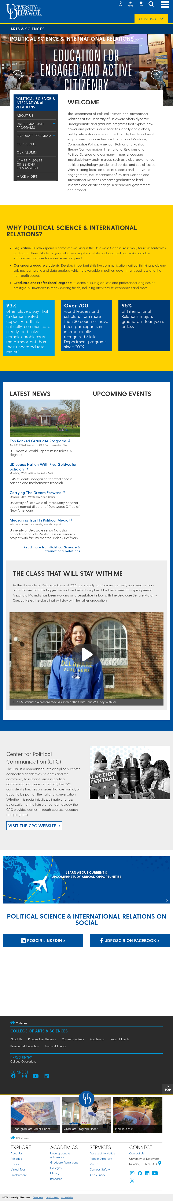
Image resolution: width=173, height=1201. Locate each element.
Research (56, 1178)
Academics (97, 1039)
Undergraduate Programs (31, 125)
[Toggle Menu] (54, 123)
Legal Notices (52, 1197)
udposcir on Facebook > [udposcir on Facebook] (130, 940)
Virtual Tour (18, 1169)
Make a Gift (27, 176)
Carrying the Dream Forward (36, 492)
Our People (27, 144)
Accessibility (67, 1197)
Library (54, 1173)
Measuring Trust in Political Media (39, 520)
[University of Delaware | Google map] (159, 1164)
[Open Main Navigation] (165, 4)
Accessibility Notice (102, 1153)
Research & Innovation (24, 1046)
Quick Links (147, 19)
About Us (25, 115)
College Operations (23, 1061)
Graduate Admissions (64, 1162)
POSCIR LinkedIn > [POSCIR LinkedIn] (43, 940)
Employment (19, 1175)
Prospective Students (42, 1039)
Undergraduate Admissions (60, 1155)
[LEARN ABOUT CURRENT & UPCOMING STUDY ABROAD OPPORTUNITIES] (86, 880)
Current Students (73, 1039)
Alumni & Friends (55, 1046)
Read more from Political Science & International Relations (52, 549)
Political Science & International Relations (35, 102)
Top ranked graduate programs (38, 441)
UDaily (15, 1164)
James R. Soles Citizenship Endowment (30, 164)
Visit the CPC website (32, 825)
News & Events (119, 1039)
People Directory (101, 1158)
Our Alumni (27, 152)
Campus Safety (100, 1169)
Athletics (16, 1158)
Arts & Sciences (27, 28)
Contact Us (136, 1153)
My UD (94, 1164)
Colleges (56, 1168)
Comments (38, 1197)
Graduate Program (34, 136)
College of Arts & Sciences (39, 1030)
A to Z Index (97, 1175)
